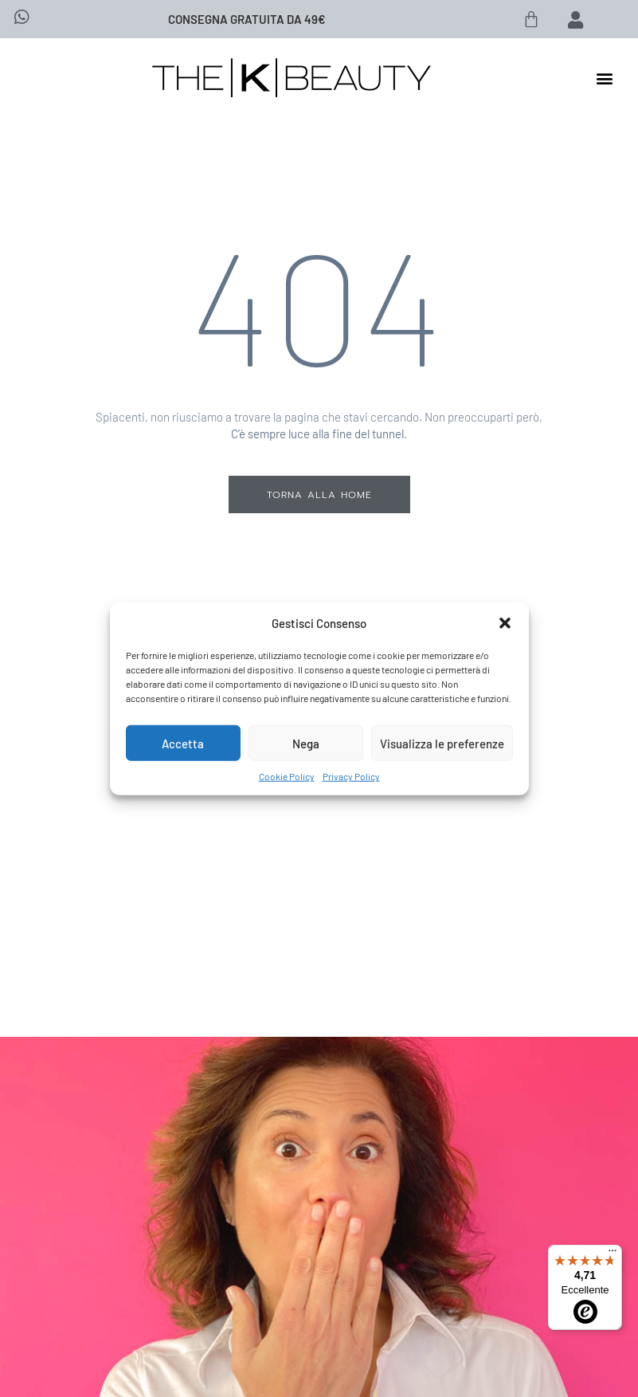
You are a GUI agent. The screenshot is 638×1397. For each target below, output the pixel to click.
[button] (505, 623)
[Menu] (612, 1254)
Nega (305, 743)
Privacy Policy (351, 776)
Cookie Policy (287, 776)
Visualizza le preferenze (442, 743)
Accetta (183, 743)
